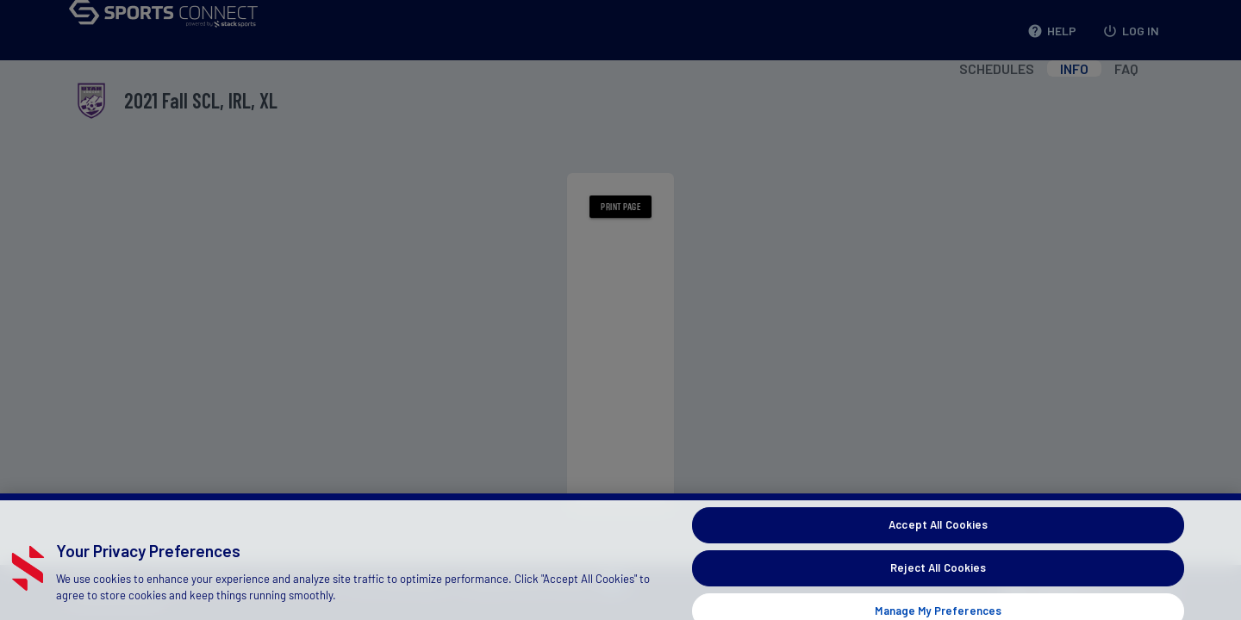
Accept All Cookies (938, 531)
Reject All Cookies (938, 574)
